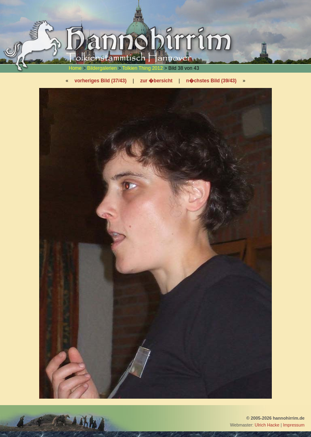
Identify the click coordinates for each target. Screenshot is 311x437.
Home (75, 68)
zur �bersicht (156, 81)
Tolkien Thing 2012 (142, 68)
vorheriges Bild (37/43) (100, 81)
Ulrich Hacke (267, 424)
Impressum (294, 424)
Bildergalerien (102, 68)
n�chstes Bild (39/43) (211, 81)
